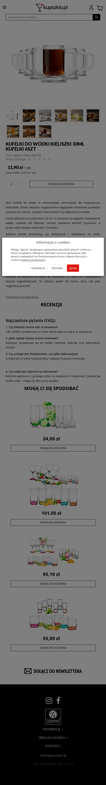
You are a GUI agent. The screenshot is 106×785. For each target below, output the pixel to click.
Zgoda (73, 268)
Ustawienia (38, 268)
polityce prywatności (33, 260)
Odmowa (57, 268)
